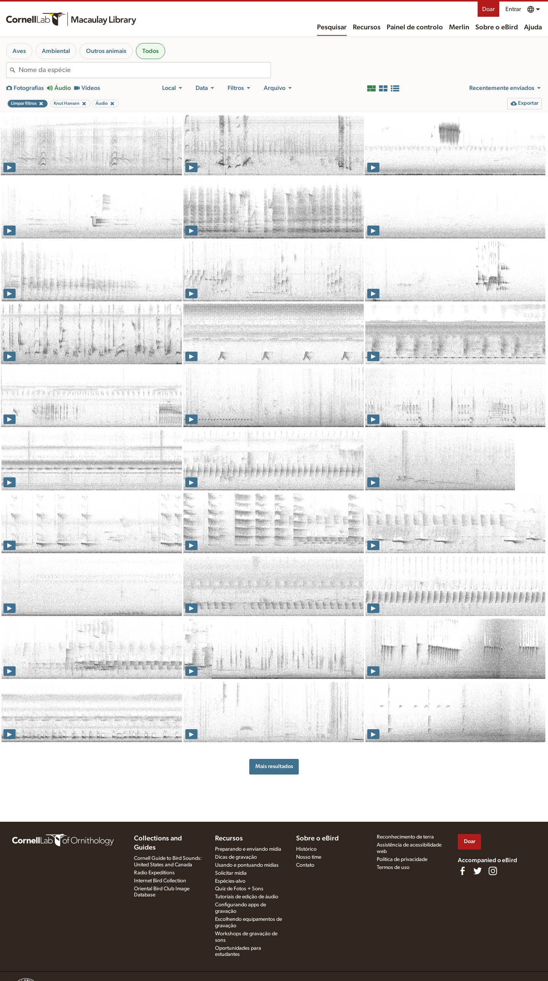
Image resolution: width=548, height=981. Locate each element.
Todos (150, 51)
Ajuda (533, 27)
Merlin (459, 27)
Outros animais (106, 51)
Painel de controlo (415, 27)
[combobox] (145, 70)
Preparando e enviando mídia (248, 849)
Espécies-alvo (230, 881)
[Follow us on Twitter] (477, 870)
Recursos (367, 27)
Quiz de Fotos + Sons (239, 888)
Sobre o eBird (496, 27)
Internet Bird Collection (160, 880)
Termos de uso (393, 867)
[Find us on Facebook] (462, 870)
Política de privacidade (402, 859)
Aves (19, 51)
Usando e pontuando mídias (247, 865)
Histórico (306, 849)
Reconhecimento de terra (405, 837)
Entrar (513, 9)
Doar (488, 9)
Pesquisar (332, 27)
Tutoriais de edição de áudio (246, 896)
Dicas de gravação (236, 857)
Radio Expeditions (154, 872)
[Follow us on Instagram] (492, 870)
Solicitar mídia (231, 873)
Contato (305, 865)
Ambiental (56, 51)
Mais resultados (274, 766)
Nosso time (308, 857)
